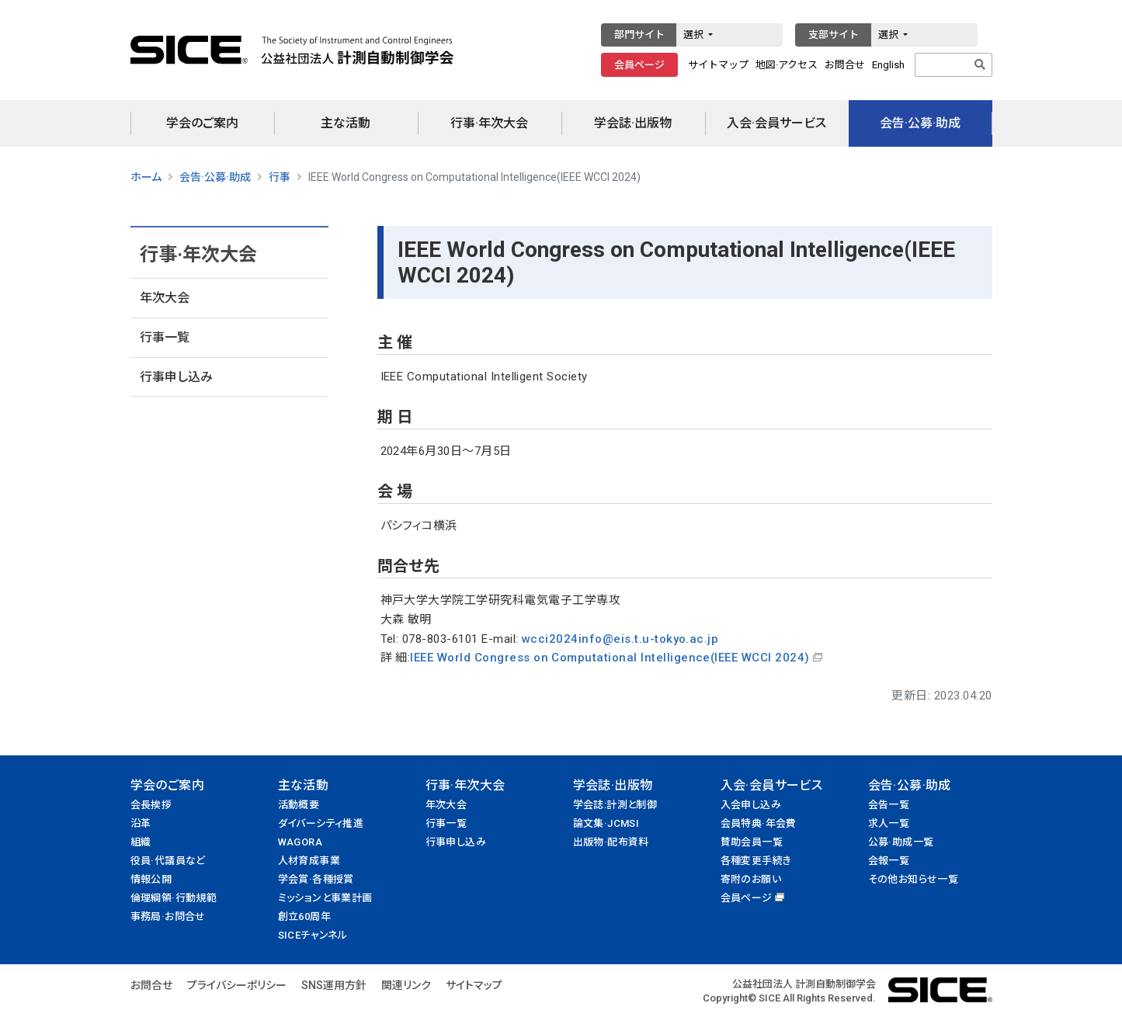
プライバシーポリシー (237, 985)
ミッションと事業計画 (325, 898)
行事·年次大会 (489, 123)
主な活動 (345, 123)
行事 (279, 177)
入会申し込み (751, 805)
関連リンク (406, 985)
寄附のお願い (751, 879)
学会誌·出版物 (633, 123)
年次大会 (164, 297)
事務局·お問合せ (168, 916)
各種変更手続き (756, 860)
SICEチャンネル (313, 935)
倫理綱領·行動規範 (173, 898)
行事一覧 (164, 337)
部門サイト (639, 34)
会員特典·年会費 (759, 823)
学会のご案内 (202, 123)
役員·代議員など (168, 860)
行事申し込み (176, 377)
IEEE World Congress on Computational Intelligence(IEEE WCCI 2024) (609, 658)
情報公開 (151, 879)
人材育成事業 (309, 860)
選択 (694, 34)
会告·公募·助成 (920, 123)
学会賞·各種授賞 (316, 879)
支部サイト (833, 34)
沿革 (140, 823)
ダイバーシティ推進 (321, 823)
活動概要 (299, 805)
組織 (140, 842)
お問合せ (845, 65)
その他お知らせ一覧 (913, 879)
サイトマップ (718, 65)
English (888, 65)
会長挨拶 (151, 805)
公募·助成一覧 (901, 842)
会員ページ (639, 65)
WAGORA (300, 842)
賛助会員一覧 (752, 842)
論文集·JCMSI (606, 823)
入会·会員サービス (776, 123)
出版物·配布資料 (611, 842)
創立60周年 (304, 916)
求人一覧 (889, 823)
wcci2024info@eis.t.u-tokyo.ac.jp (620, 639)
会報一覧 (889, 860)
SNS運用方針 (333, 985)
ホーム (146, 177)
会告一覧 (889, 805)
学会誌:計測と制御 (615, 805)
